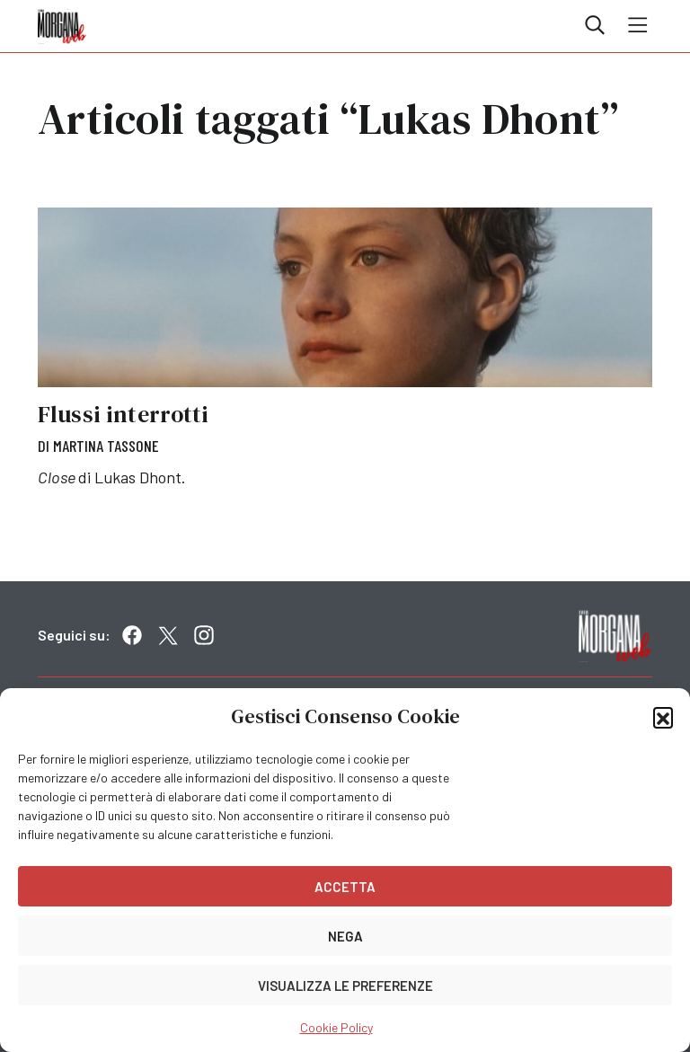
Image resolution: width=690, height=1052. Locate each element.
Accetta (345, 887)
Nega (345, 936)
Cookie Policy (336, 1027)
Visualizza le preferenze (345, 985)
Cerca (594, 25)
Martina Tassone (106, 445)
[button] (663, 717)
